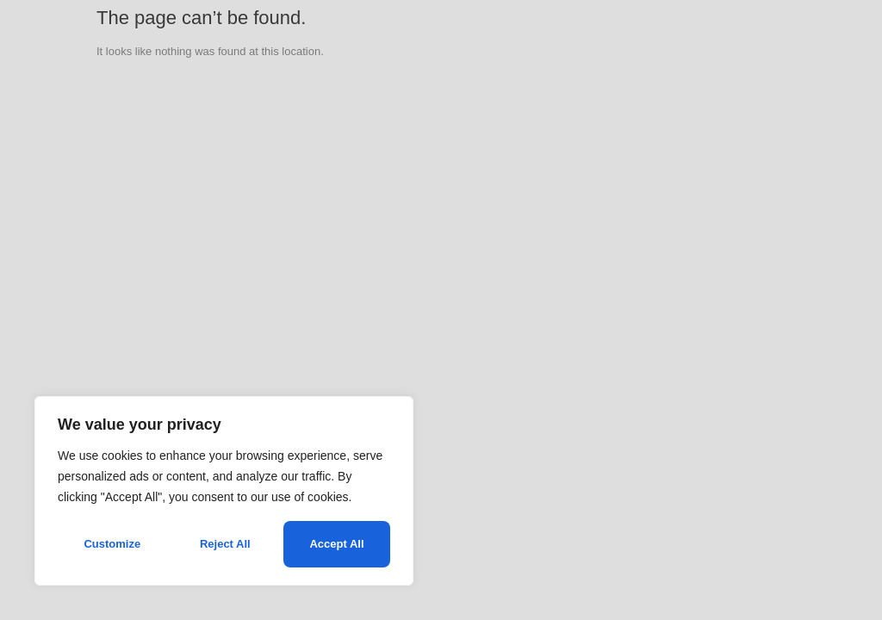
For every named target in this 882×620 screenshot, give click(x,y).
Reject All (225, 543)
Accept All (336, 543)
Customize (112, 543)
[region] (223, 491)
